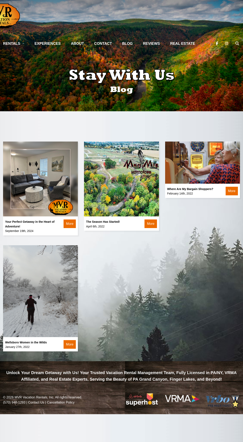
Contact (103, 44)
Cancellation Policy (61, 402)
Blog (127, 44)
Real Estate (182, 44)
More (69, 223)
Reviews (151, 44)
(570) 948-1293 (14, 402)
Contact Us (36, 402)
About (77, 44)
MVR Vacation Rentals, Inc (34, 397)
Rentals (11, 44)
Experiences (48, 44)
